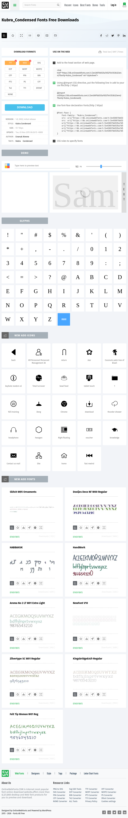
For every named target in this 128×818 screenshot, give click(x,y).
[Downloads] (23, 528)
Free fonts (6, 5)
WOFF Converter (92, 792)
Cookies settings (108, 801)
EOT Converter (75, 792)
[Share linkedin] (124, 35)
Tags (60, 774)
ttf (10, 63)
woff (24, 69)
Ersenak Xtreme (22, 137)
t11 (24, 88)
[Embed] (35, 528)
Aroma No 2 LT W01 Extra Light (27, 603)
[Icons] (47, 35)
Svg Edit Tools (75, 789)
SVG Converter (59, 792)
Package (73, 774)
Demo (95, 5)
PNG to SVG (58, 789)
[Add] (4, 35)
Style (49, 774)
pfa (24, 75)
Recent (67, 5)
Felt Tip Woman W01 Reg (24, 714)
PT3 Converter (91, 795)
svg (39, 63)
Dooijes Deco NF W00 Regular (90, 491)
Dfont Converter (108, 798)
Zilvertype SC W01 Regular (25, 658)
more (64, 319)
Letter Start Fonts (91, 774)
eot (10, 69)
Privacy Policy (91, 801)
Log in (113, 5)
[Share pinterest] (118, 35)
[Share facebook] (101, 35)
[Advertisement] (26, 192)
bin (39, 75)
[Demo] (21, 35)
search (58, 5)
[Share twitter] (113, 35)
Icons (76, 5)
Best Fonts (85, 5)
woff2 (39, 69)
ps (25, 82)
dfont (39, 88)
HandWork (79, 547)
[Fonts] (55, 35)
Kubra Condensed (23, 123)
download (25, 107)
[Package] (38, 35)
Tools (102, 5)
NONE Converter (60, 801)
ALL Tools (73, 801)
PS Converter (107, 795)
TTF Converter (91, 789)
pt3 (10, 82)
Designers (35, 774)
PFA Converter (59, 795)
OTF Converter (107, 789)
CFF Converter (59, 798)
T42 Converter (75, 798)
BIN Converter (75, 795)
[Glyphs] (30, 35)
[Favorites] (12, 35)
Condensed (28, 141)
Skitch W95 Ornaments (23, 491)
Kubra (18, 141)
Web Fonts (19, 774)
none (10, 94)
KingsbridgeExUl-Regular (87, 658)
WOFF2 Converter (108, 792)
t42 (10, 88)
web (25, 63)
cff (39, 82)
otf (10, 75)
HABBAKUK (16, 547)
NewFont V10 (80, 603)
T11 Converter (91, 798)
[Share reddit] (107, 35)
